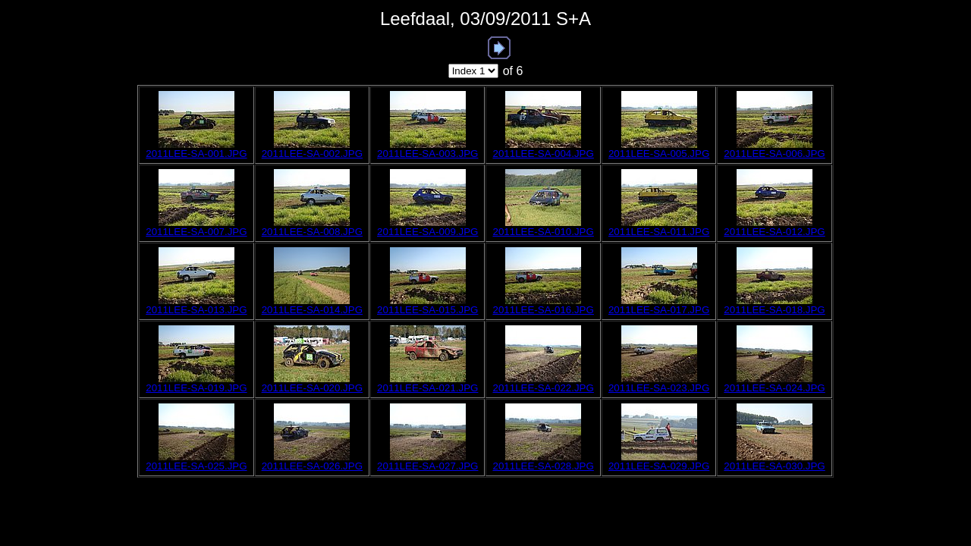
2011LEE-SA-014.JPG (312, 309)
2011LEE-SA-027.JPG (427, 466)
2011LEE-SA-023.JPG (658, 388)
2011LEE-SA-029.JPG (658, 466)
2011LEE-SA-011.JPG (658, 231)
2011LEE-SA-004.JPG (542, 153)
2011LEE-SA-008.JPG (312, 231)
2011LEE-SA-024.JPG (774, 388)
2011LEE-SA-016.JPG (542, 309)
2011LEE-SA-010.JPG (542, 231)
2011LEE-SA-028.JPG (542, 466)
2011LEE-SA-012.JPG (774, 231)
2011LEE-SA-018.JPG (774, 309)
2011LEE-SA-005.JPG (658, 153)
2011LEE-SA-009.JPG (427, 231)
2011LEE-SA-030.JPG (774, 466)
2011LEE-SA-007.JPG (196, 231)
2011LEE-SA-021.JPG (427, 388)
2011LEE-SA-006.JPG (774, 153)
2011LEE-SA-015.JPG (427, 309)
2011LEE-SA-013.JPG (196, 309)
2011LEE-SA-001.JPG (196, 153)
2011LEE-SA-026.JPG (312, 466)
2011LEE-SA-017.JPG (658, 309)
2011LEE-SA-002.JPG (312, 153)
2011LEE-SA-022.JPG (542, 388)
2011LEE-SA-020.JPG (312, 388)
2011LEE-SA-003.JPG (427, 153)
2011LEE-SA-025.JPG (196, 466)
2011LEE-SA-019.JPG (196, 388)
